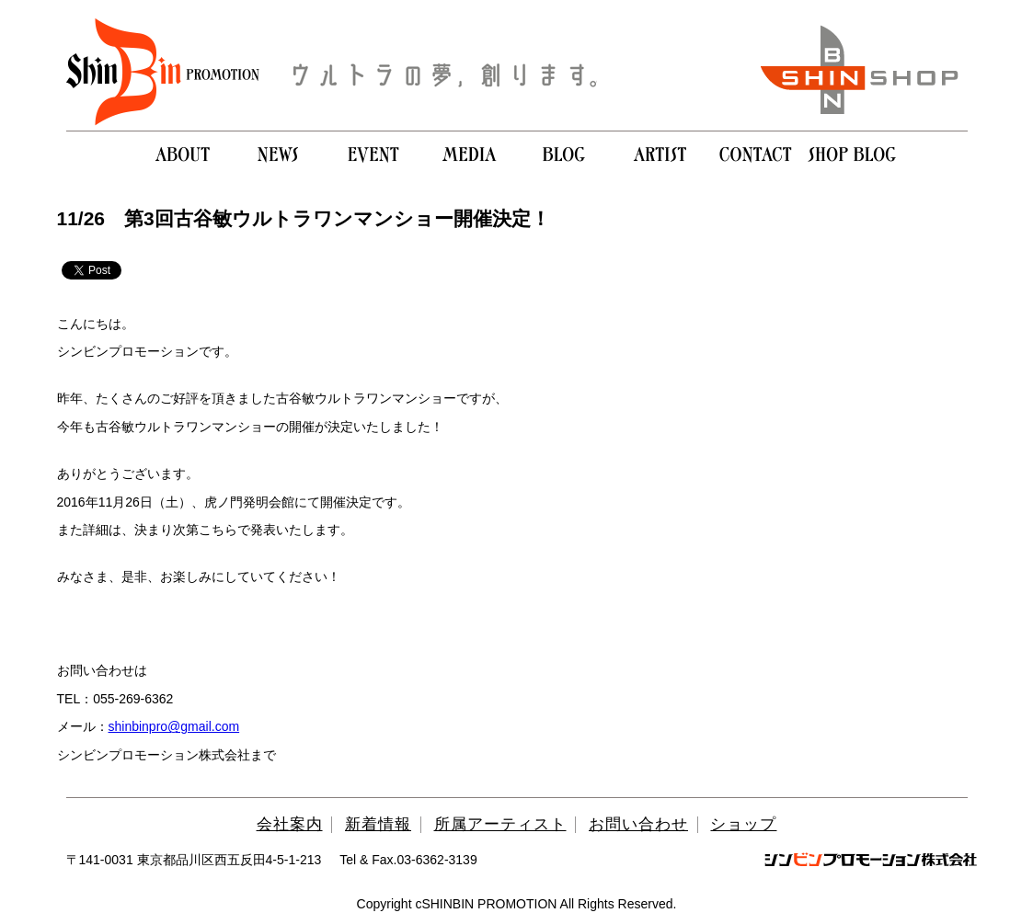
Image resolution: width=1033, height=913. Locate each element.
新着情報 (378, 824)
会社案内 (290, 824)
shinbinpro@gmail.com (174, 726)
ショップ (743, 824)
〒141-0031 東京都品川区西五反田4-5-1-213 (194, 859)
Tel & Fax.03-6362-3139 (407, 859)
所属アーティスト (500, 824)
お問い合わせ (638, 824)
